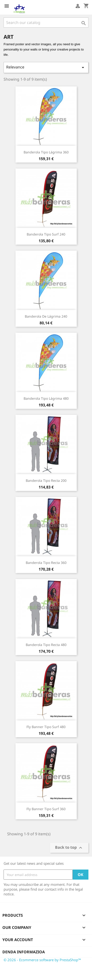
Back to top (69, 848)
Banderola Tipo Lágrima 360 (46, 152)
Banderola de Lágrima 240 (46, 316)
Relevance (46, 67)
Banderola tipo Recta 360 (46, 562)
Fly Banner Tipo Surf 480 (46, 726)
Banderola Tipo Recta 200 (46, 480)
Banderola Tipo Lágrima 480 (46, 398)
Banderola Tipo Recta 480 (46, 644)
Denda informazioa (23, 952)
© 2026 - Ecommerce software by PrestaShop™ (42, 959)
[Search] (46, 22)
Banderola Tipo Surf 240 (46, 234)
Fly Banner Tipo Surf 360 (46, 809)
